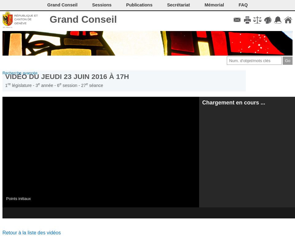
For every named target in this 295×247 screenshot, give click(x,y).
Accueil (288, 20)
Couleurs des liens (267, 20)
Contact (237, 20)
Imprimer (247, 20)
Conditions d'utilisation (257, 20)
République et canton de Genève (26, 19)
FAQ (243, 4)
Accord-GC (277, 20)
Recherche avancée (19, 73)
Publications (139, 4)
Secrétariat (178, 4)
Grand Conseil (83, 19)
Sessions (102, 4)
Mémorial (214, 4)
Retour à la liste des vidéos (31, 232)
